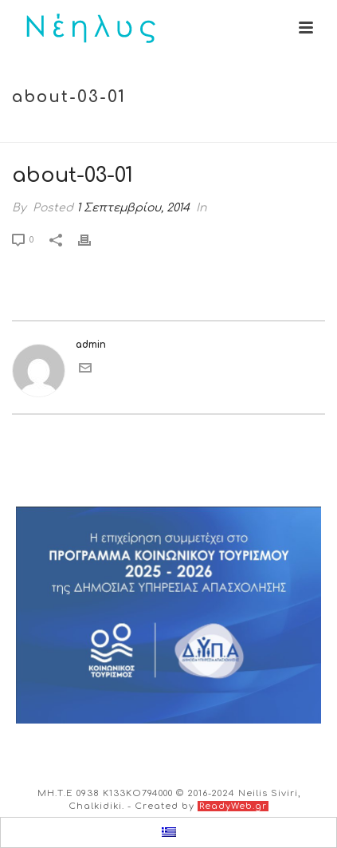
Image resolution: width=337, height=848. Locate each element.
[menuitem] (169, 832)
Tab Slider (153, 131)
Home (98, 131)
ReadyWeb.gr (233, 806)
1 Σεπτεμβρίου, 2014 (133, 208)
